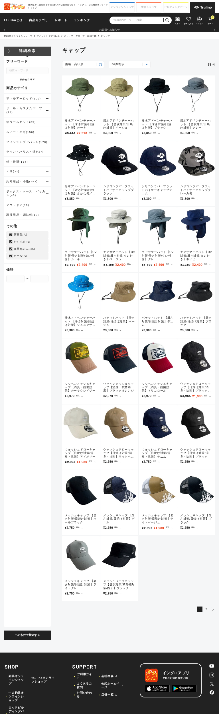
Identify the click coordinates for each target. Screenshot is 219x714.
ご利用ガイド (84, 676)
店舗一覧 (107, 694)
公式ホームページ (110, 685)
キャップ (105, 36)
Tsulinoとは (13, 20)
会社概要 (107, 676)
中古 (149, 7)
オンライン (122, 7)
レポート (61, 20)
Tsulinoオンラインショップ (18, 36)
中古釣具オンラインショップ (16, 696)
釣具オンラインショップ (16, 680)
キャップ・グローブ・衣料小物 (80, 36)
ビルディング (175, 7)
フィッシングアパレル (48, 36)
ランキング (82, 20)
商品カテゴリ (38, 20)
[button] (4, 30)
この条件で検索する (27, 635)
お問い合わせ (84, 694)
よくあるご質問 (84, 685)
